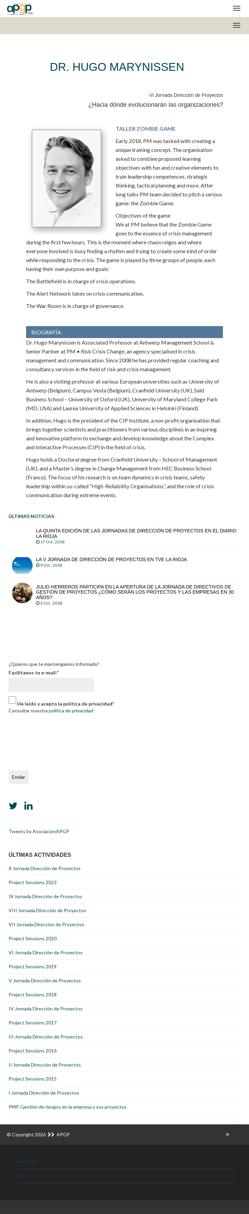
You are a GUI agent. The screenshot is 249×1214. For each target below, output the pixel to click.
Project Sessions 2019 (33, 966)
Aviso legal (26, 1162)
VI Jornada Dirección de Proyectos (46, 952)
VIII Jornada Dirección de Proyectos (47, 910)
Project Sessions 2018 (33, 994)
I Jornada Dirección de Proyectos (44, 1093)
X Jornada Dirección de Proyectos (45, 868)
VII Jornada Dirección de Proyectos (46, 924)
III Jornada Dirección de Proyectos (46, 1036)
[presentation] (37, 740)
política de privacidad (71, 710)
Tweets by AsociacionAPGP (39, 831)
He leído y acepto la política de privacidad (65, 704)
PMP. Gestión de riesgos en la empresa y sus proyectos (68, 1107)
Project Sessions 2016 (33, 1051)
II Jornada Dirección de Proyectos (45, 1065)
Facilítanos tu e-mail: (34, 672)
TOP (234, 1134)
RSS (19, 1176)
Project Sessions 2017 (33, 1022)
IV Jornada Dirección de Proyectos (46, 1008)
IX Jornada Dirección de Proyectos (45, 896)
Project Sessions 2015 (33, 1079)
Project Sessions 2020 (33, 938)
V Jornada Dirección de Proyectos (45, 980)
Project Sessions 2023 (33, 882)
